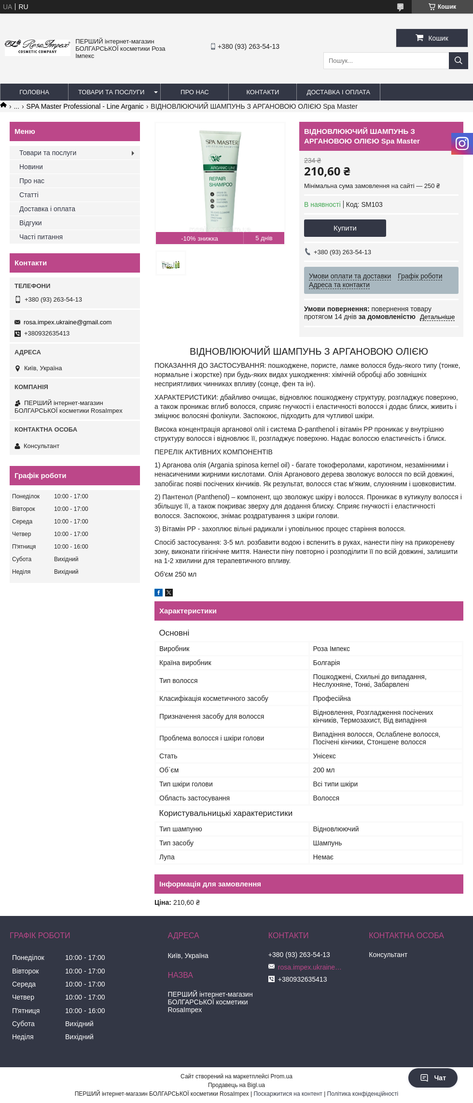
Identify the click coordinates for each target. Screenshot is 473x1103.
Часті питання (41, 237)
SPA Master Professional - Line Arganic (85, 106)
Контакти (262, 92)
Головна (34, 92)
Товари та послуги (111, 92)
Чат (433, 1078)
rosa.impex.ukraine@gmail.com (67, 322)
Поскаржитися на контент (287, 1093)
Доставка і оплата (338, 92)
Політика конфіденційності (363, 1093)
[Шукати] (458, 60)
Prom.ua (281, 1076)
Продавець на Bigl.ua (236, 1085)
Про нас (195, 92)
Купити (345, 228)
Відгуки (30, 223)
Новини (31, 167)
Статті (29, 195)
